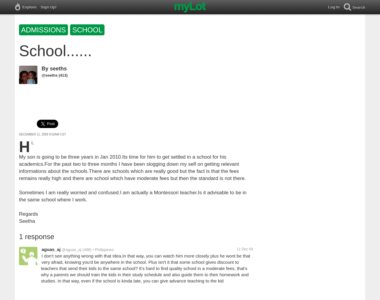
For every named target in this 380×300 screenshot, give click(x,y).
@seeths (50, 75)
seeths (58, 69)
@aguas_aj (71, 249)
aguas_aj (51, 249)
